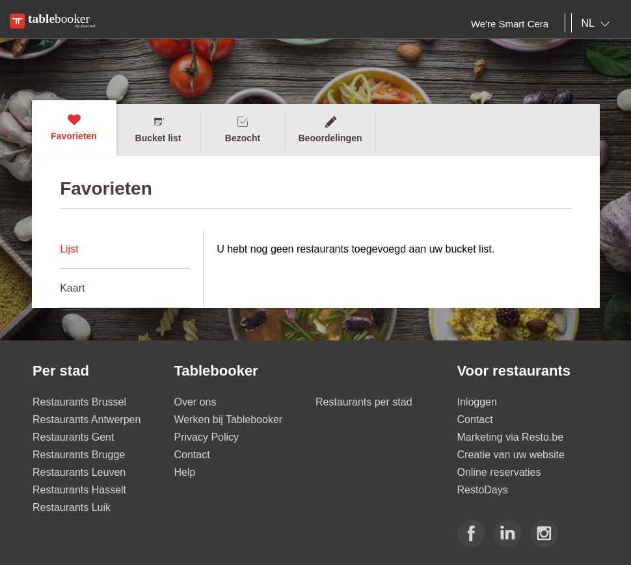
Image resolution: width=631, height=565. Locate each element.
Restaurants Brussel (79, 401)
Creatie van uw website (511, 454)
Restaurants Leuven (79, 472)
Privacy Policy (206, 437)
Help (185, 472)
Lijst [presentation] (69, 249)
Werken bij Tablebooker (228, 419)
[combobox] (598, 23)
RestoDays (482, 489)
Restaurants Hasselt (79, 489)
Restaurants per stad (364, 401)
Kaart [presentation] (72, 288)
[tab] (125, 249)
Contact (192, 454)
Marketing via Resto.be (510, 437)
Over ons (195, 401)
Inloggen (477, 401)
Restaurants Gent (73, 437)
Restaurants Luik (72, 507)
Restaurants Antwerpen (87, 419)
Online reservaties (499, 472)
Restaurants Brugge (79, 454)
